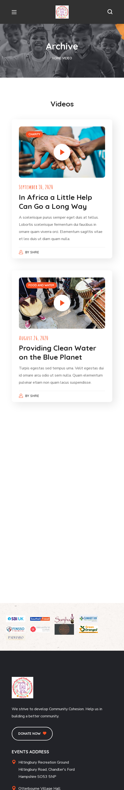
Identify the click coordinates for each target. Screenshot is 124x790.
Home (56, 58)
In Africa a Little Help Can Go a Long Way (55, 202)
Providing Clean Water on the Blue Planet (57, 352)
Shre (34, 252)
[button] (109, 12)
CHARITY (34, 134)
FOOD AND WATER (41, 285)
